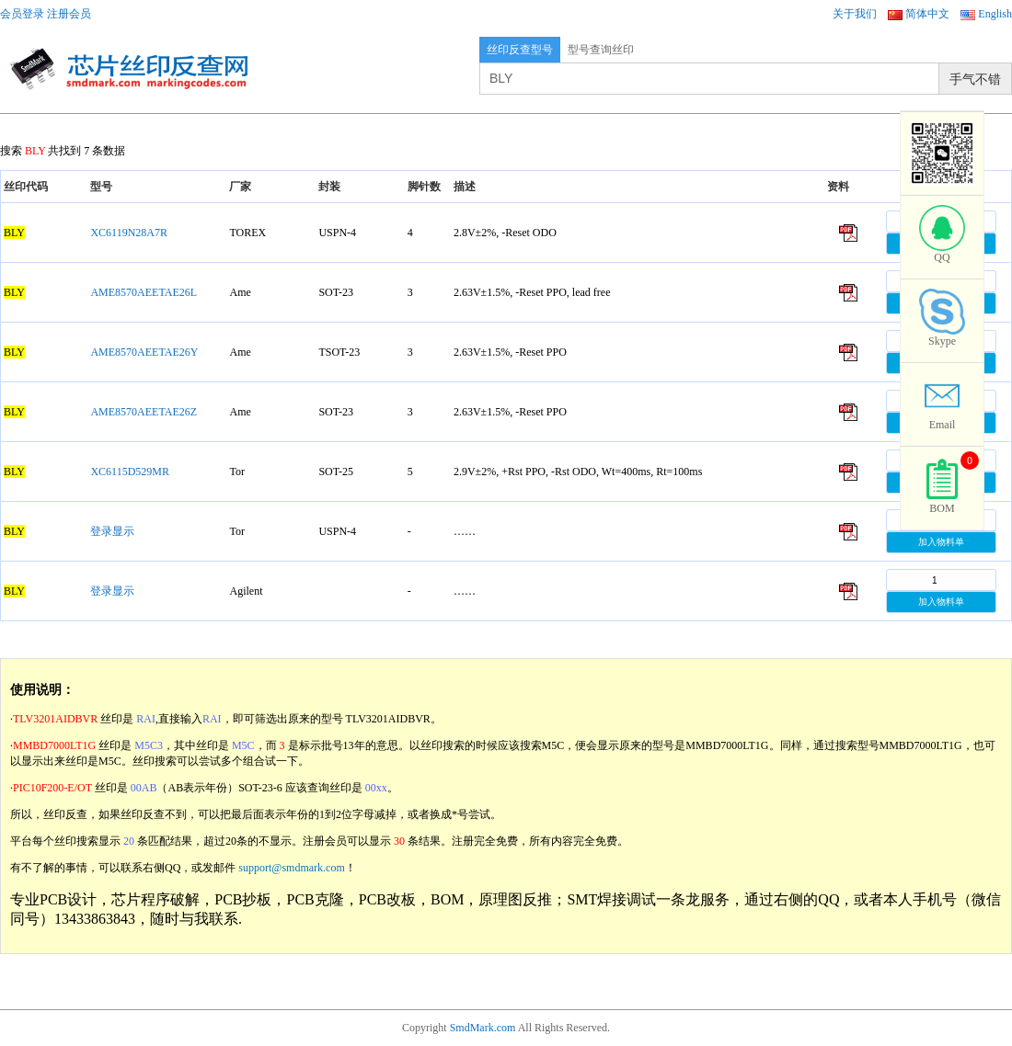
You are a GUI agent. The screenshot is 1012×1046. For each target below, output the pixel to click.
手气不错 (975, 79)
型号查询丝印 (601, 49)
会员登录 (22, 13)
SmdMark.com (483, 1027)
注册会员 (69, 13)
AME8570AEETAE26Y (144, 352)
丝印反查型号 (520, 49)
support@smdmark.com (291, 867)
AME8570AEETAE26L (143, 292)
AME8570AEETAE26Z (143, 411)
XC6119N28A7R (128, 232)
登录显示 (112, 531)
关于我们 (855, 13)
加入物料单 (941, 542)
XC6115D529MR (129, 471)
